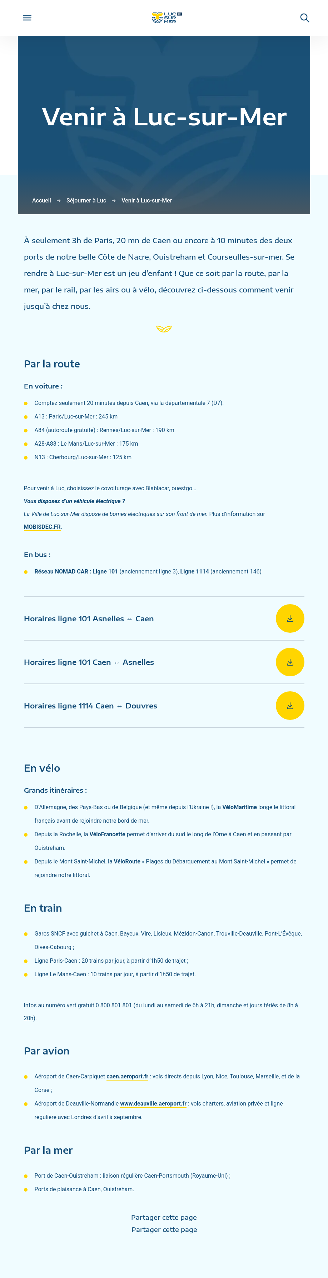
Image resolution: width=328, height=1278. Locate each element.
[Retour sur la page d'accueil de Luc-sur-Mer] (164, 18)
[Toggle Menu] (27, 17)
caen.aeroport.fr (127, 1076)
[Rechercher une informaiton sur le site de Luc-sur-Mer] (301, 17)
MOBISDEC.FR (42, 526)
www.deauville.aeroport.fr (153, 1103)
